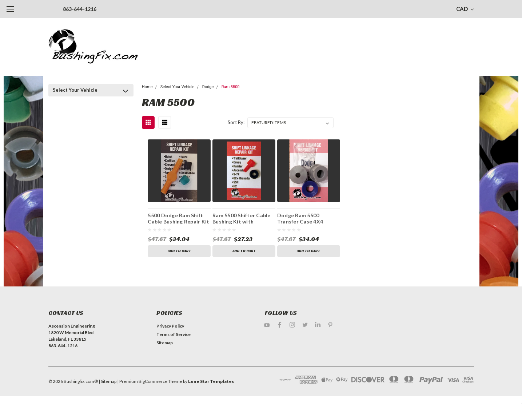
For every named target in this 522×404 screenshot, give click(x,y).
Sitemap (164, 342)
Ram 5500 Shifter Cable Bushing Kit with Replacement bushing (241, 219)
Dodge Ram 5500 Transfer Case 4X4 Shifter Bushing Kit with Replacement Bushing (307, 219)
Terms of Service (173, 334)
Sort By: (236, 122)
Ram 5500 (231, 86)
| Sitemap (107, 381)
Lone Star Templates (211, 381)
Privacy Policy (170, 326)
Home (147, 86)
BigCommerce (153, 381)
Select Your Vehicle (75, 90)
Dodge (208, 86)
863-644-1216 (79, 9)
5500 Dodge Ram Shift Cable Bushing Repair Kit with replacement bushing (178, 219)
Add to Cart (179, 251)
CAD (465, 8)
